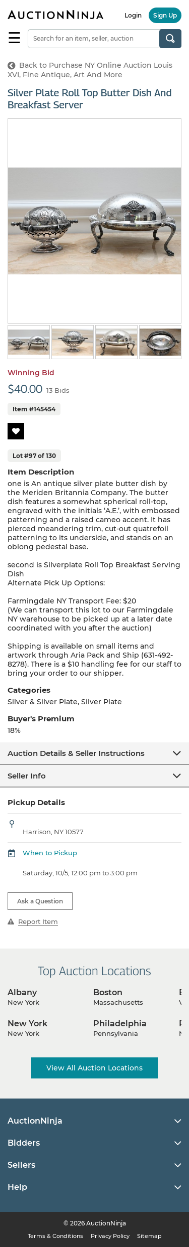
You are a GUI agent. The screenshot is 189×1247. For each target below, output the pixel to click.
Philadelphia (120, 1023)
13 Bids (58, 390)
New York (27, 1023)
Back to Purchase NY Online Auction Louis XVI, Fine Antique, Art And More (90, 70)
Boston (107, 992)
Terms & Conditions (55, 1235)
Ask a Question (40, 901)
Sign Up (165, 15)
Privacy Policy (110, 1235)
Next (175, 343)
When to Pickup (50, 853)
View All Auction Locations (94, 1067)
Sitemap (149, 1235)
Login (133, 15)
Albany (22, 992)
